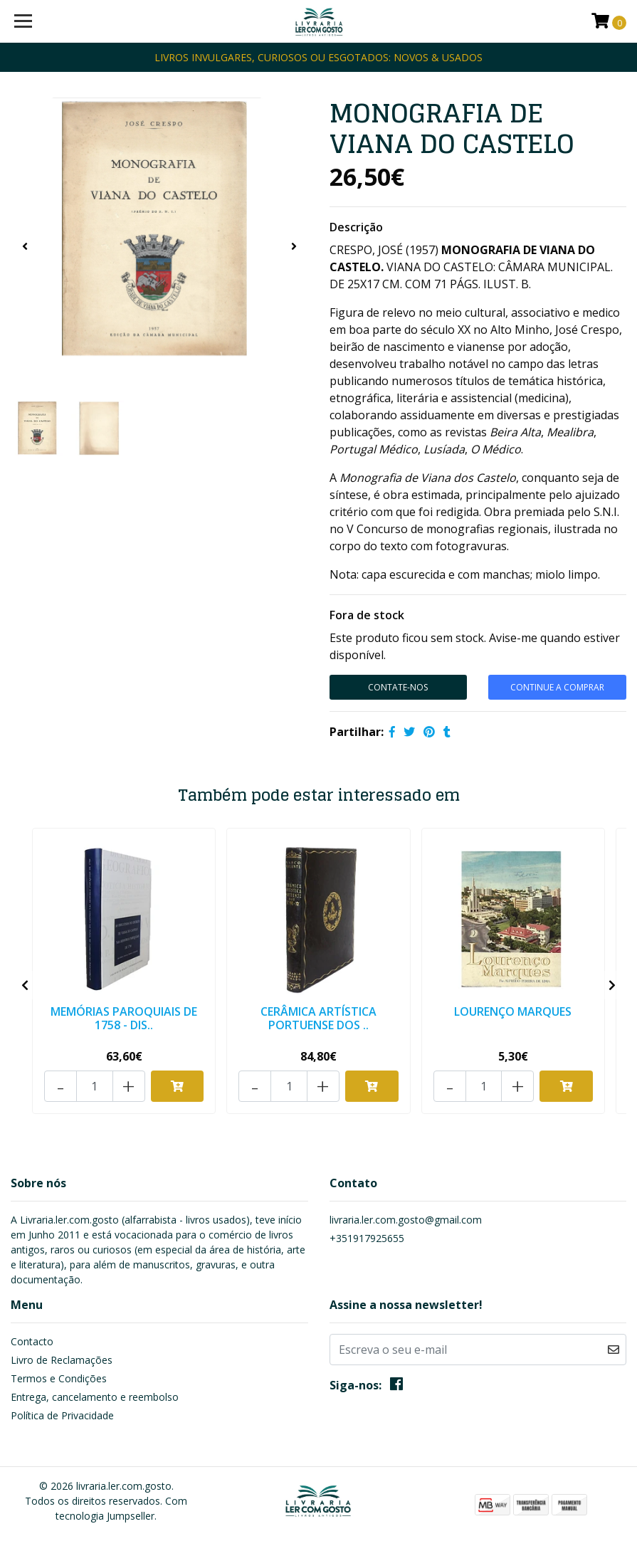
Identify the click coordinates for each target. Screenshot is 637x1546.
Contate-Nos (398, 687)
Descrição (356, 227)
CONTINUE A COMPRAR (557, 687)
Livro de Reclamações (61, 1360)
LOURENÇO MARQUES (513, 1011)
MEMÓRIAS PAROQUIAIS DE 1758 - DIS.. (124, 1018)
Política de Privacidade (62, 1415)
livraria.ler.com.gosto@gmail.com (406, 1219)
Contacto (32, 1341)
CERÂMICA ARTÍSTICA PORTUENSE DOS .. (318, 1018)
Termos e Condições (59, 1378)
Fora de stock (367, 615)
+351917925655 (367, 1238)
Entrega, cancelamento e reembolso (95, 1397)
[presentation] (25, 246)
